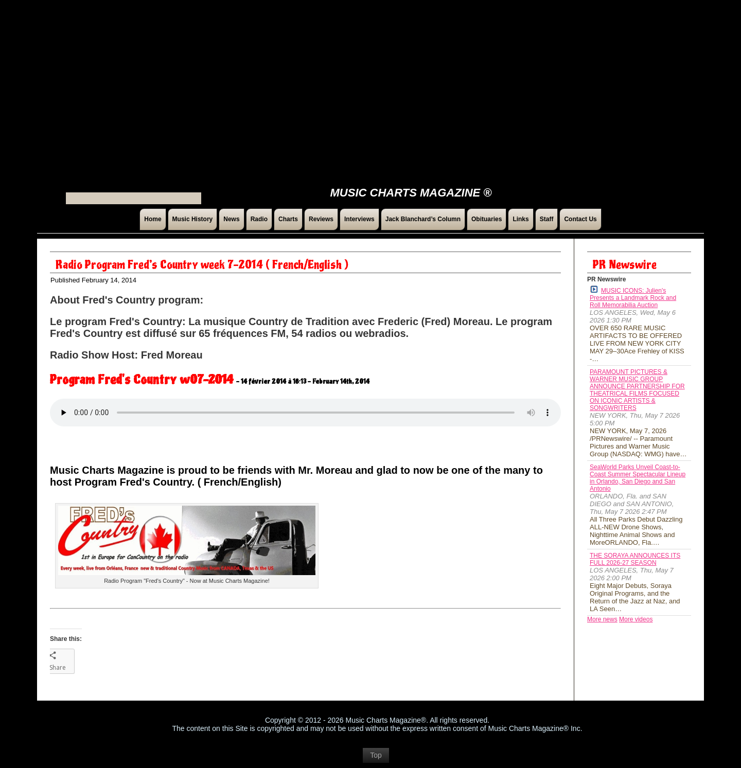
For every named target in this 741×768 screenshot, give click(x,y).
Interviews (359, 219)
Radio (259, 219)
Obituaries (486, 219)
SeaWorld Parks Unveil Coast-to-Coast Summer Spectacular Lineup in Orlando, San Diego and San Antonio (637, 477)
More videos (635, 619)
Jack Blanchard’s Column (423, 219)
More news (602, 619)
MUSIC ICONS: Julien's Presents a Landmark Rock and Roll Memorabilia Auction (633, 297)
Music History (192, 219)
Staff (547, 219)
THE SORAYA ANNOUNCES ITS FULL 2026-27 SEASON (635, 559)
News (231, 219)
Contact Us (580, 219)
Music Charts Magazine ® (411, 192)
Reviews (321, 219)
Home (152, 219)
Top (376, 755)
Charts (288, 219)
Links (520, 219)
